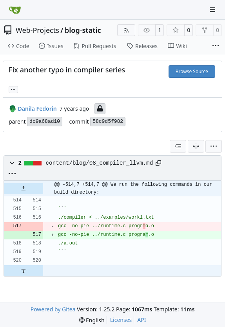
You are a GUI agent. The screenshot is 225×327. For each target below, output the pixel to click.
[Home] (15, 10)
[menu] (213, 146)
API (141, 319)
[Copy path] (158, 163)
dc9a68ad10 (44, 121)
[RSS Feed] (126, 30)
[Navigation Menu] (213, 9)
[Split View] (196, 146)
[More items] (215, 46)
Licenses (121, 319)
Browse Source (192, 71)
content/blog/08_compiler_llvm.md (99, 163)
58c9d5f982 (108, 121)
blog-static (83, 30)
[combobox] (178, 146)
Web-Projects (37, 30)
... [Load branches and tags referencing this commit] (13, 89)
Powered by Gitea (53, 309)
